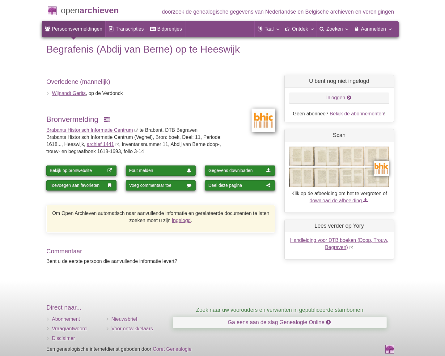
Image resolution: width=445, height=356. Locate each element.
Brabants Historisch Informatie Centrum (89, 130)
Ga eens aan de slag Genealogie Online (279, 322)
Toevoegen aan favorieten (81, 185)
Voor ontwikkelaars (132, 328)
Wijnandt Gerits (69, 93)
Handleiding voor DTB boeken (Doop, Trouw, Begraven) (339, 244)
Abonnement (66, 319)
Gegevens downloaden (239, 170)
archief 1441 (100, 144)
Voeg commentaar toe (160, 185)
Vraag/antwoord (69, 328)
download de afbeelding (339, 200)
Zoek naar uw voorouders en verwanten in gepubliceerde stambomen (279, 310)
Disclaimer (63, 338)
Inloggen (338, 97)
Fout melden (160, 170)
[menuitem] (73, 29)
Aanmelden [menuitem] (372, 29)
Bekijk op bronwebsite (81, 170)
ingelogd (181, 220)
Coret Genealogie (172, 349)
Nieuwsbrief (125, 319)
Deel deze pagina (239, 185)
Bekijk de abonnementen (357, 113)
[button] (268, 29)
